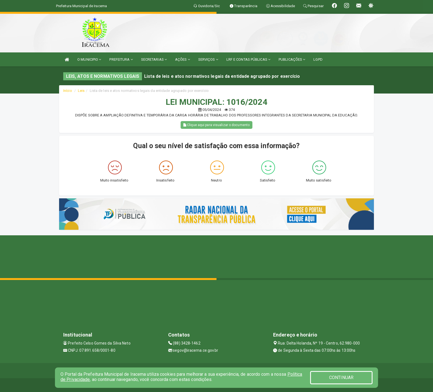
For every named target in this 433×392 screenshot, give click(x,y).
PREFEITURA (121, 59)
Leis (81, 91)
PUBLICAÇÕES (292, 59)
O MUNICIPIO (89, 59)
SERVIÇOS (208, 59)
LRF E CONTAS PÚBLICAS (248, 59)
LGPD (317, 59)
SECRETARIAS (154, 59)
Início (67, 91)
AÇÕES (182, 59)
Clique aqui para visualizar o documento (216, 125)
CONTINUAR (341, 377)
